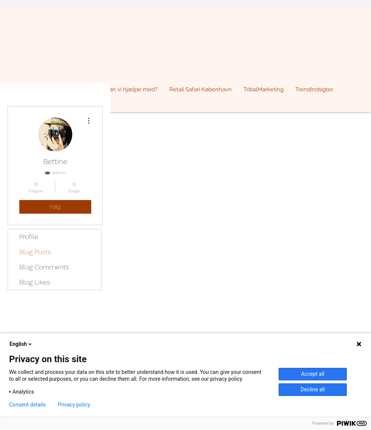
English (21, 344)
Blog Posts (35, 252)
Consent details (27, 405)
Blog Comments (44, 267)
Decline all (313, 389)
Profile (28, 237)
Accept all (312, 374)
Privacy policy (74, 405)
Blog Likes (34, 282)
